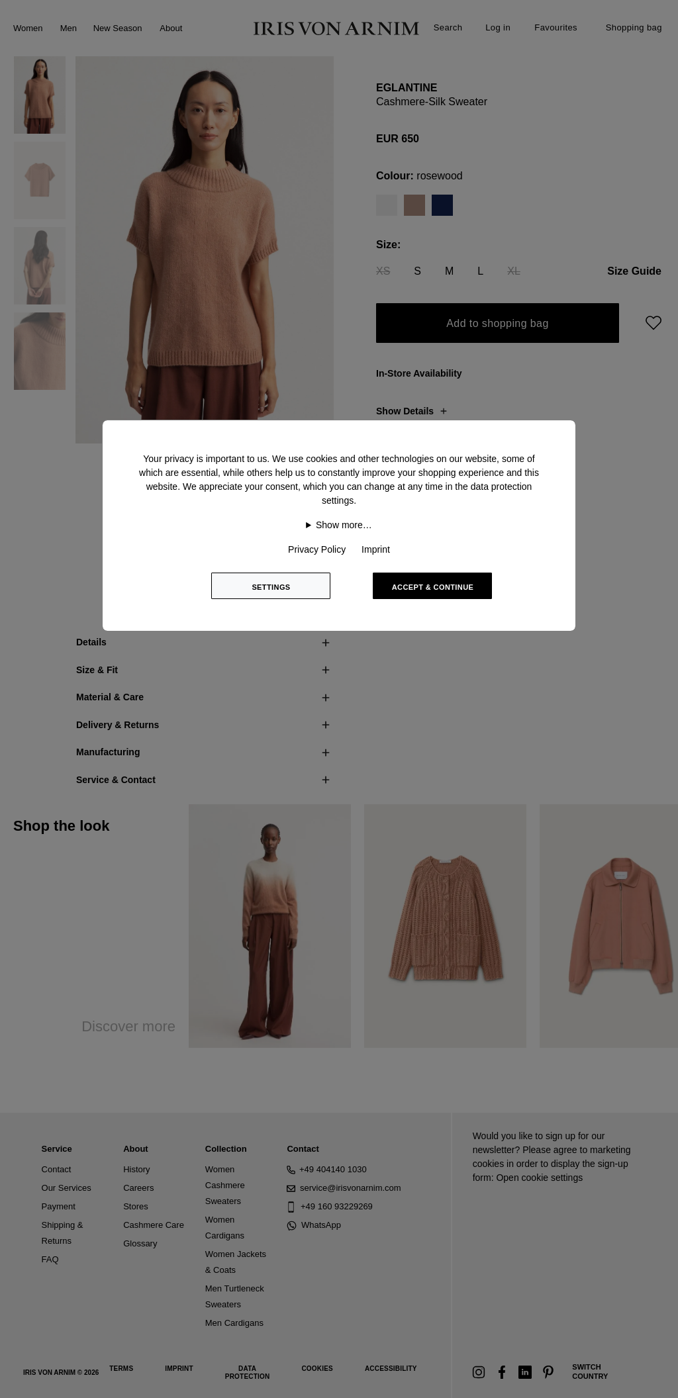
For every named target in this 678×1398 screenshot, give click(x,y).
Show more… (344, 525)
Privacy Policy (317, 549)
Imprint (376, 549)
